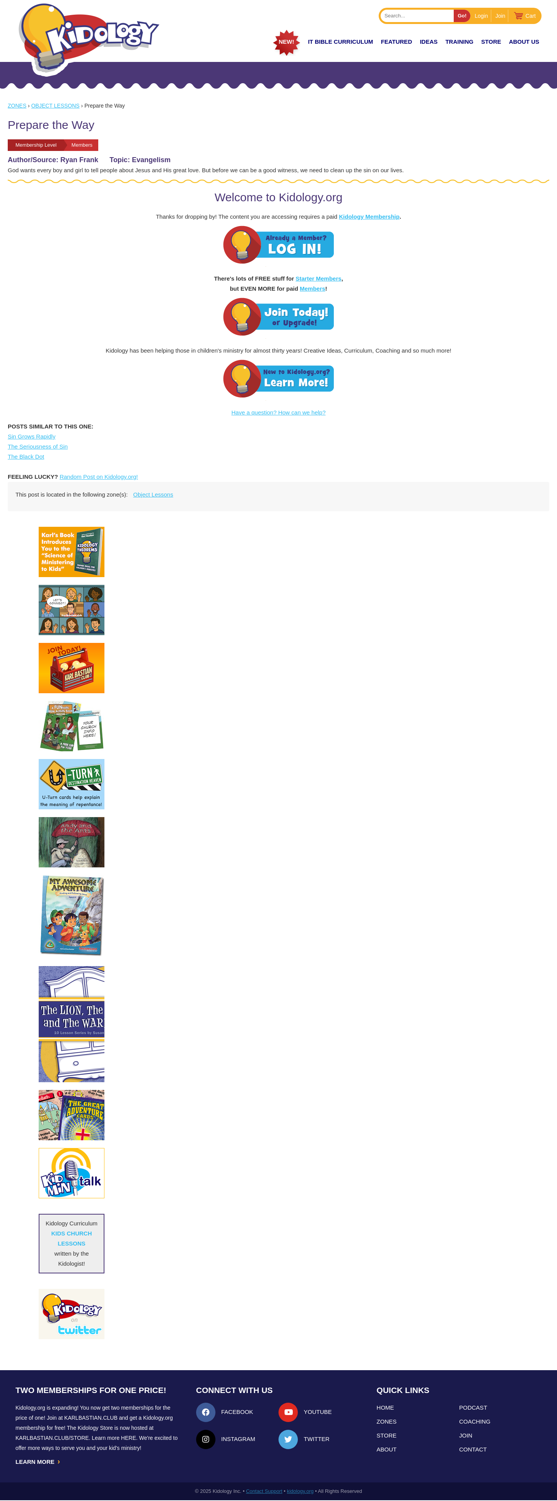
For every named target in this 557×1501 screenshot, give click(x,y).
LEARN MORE (38, 1462)
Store (491, 41)
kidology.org (300, 1492)
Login (481, 16)
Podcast (473, 1407)
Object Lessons (55, 106)
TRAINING (459, 41)
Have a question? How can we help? (278, 412)
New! (286, 41)
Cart (531, 16)
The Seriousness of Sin (38, 446)
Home (385, 1407)
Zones (17, 106)
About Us (524, 41)
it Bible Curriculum (340, 41)
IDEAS (428, 41)
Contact (473, 1449)
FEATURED (396, 41)
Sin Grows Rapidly (31, 436)
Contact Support (264, 1492)
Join (500, 16)
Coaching (474, 1421)
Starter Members (318, 278)
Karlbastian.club (91, 1418)
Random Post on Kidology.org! (99, 476)
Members (312, 288)
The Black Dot (26, 456)
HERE (128, 1438)
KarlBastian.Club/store (52, 1438)
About (387, 1449)
